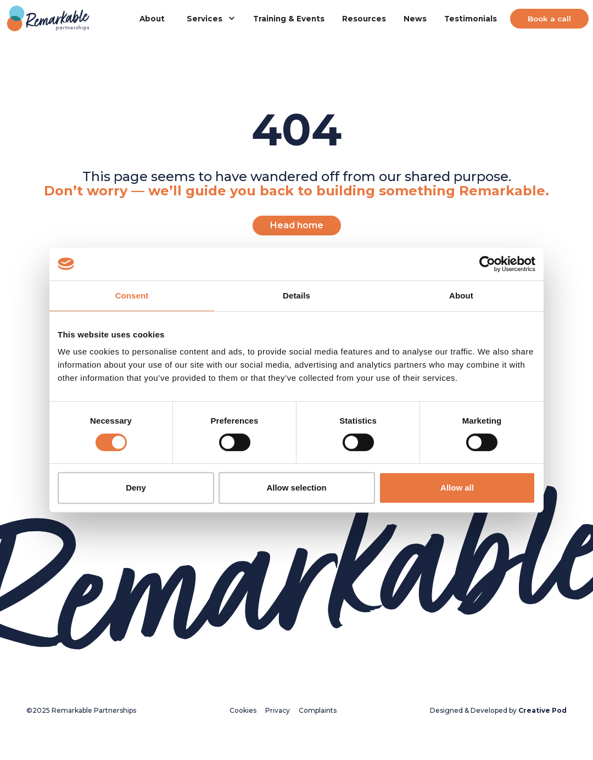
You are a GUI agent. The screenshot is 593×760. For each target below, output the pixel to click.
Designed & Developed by (498, 710)
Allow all (457, 487)
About (152, 18)
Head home (296, 225)
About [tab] (461, 295)
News (415, 18)
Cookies (243, 710)
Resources (364, 18)
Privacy (277, 710)
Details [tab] (296, 295)
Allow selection (296, 487)
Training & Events (289, 18)
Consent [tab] (132, 295)
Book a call (549, 18)
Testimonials (470, 18)
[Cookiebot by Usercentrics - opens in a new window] (487, 264)
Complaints (318, 710)
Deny (136, 487)
